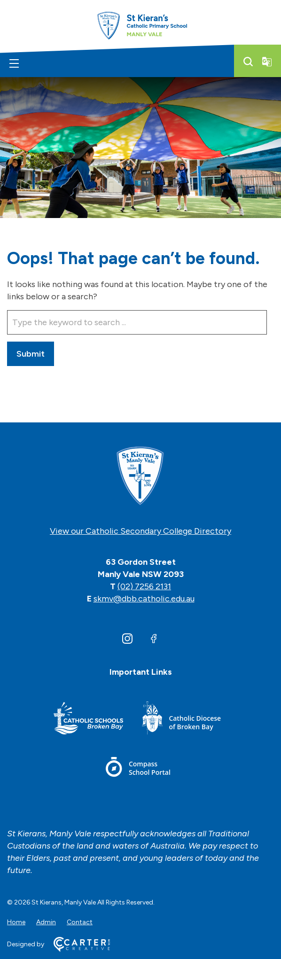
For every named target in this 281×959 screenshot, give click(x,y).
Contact (80, 922)
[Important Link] (88, 719)
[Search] (248, 61)
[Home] (140, 476)
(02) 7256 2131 (144, 586)
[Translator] (267, 61)
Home (16, 922)
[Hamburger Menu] (14, 63)
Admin (46, 922)
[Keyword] (137, 322)
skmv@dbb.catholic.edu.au (144, 598)
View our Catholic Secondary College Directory (140, 531)
